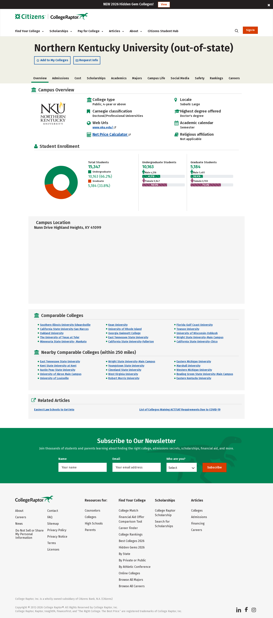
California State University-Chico (197, 341)
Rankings (216, 78)
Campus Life (156, 78)
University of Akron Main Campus (60, 374)
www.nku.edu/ (104, 127)
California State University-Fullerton (131, 341)
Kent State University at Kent (58, 365)
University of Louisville (54, 378)
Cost (78, 78)
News (19, 523)
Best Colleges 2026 (131, 541)
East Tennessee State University (128, 337)
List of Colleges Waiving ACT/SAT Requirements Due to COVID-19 (179, 409)
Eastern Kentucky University (194, 378)
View (164, 4)
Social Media (180, 78)
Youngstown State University (126, 365)
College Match (128, 510)
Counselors (92, 510)
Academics (119, 78)
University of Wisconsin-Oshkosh (197, 333)
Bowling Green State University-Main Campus (205, 374)
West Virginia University (123, 374)
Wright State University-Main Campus (200, 337)
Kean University (118, 324)
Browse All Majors (131, 580)
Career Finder (128, 528)
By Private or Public (132, 560)
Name (62, 459)
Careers (234, 78)
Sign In (250, 30)
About (136, 31)
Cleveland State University (124, 370)
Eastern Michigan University (194, 361)
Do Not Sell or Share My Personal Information (29, 534)
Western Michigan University (194, 370)
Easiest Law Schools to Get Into (54, 409)
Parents (90, 530)
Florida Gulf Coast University (195, 324)
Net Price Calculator (112, 134)
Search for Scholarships (164, 524)
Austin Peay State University (57, 370)
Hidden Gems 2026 (132, 547)
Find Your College (29, 31)
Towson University (188, 329)
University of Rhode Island (125, 329)
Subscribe (214, 467)
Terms (51, 543)
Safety (199, 78)
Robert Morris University (123, 378)
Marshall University (188, 365)
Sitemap (53, 523)
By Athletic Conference (135, 567)
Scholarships (60, 31)
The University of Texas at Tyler (59, 337)
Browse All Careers (132, 586)
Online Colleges (129, 573)
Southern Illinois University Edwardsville (65, 324)
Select (173, 467)
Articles (116, 31)
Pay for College (90, 31)
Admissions (60, 78)
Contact (52, 511)
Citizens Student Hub (163, 31)
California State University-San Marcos (64, 329)
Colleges (90, 517)
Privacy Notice (57, 536)
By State (124, 554)
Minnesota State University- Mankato (63, 341)
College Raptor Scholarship (165, 513)
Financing (198, 523)
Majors (137, 78)
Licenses (53, 549)
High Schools (94, 523)
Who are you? (175, 459)
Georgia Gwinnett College (124, 333)
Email (116, 459)
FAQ (49, 517)
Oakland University (52, 333)
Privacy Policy (56, 530)
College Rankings (131, 534)
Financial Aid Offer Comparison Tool (131, 519)
